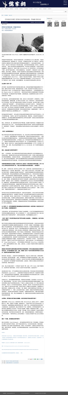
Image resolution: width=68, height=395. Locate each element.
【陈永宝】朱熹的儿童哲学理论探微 (12, 361)
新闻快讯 (11, 8)
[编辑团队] (65, 4)
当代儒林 (31, 8)
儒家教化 (21, 8)
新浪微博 (32, 359)
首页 (2, 8)
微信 (36, 359)
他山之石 (10, 15)
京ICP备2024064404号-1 (25, 393)
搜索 (65, 11)
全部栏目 (49, 8)
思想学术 (6, 8)
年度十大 (35, 8)
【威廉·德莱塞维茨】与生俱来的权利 (12, 362)
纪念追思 (44, 8)
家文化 (40, 8)
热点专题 (16, 8)
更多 (42, 359)
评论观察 (26, 8)
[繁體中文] (65, 1)
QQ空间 (39, 359)
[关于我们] (65, 2)
